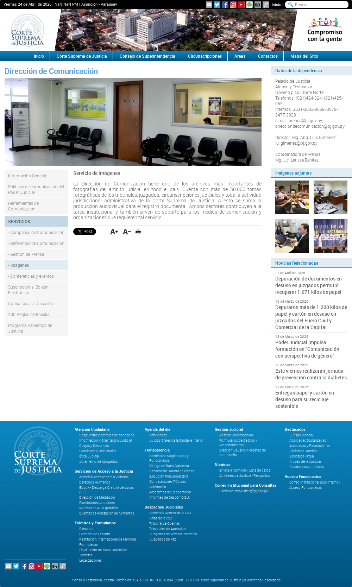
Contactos (268, 56)
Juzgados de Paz (162, 539)
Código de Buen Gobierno (169, 465)
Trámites (86, 555)
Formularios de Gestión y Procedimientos (238, 442)
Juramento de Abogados (98, 461)
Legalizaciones (90, 560)
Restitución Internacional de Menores (108, 539)
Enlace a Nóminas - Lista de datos (244, 470)
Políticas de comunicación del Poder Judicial (36, 189)
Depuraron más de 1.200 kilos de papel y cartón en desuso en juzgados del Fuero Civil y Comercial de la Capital (311, 317)
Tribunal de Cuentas (164, 523)
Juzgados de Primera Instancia (173, 534)
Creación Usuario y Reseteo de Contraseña (242, 452)
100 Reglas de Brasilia (28, 314)
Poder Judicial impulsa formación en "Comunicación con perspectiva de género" (307, 349)
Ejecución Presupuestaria (168, 476)
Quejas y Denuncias (94, 445)
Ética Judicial (89, 456)
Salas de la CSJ (160, 518)
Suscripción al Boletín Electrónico (28, 289)
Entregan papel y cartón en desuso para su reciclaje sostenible (304, 399)
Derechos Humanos (94, 482)
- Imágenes (18, 265)
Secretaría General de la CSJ (170, 513)
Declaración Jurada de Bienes (171, 471)
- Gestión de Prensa (26, 254)
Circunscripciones (205, 56)
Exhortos (86, 528)
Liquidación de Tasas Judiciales (103, 550)
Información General (27, 175)
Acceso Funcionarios (305, 487)
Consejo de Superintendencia (147, 56)
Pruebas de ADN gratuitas (98, 508)
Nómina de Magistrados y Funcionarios (169, 458)
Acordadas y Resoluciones (309, 445)
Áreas (239, 56)
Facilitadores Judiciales (97, 502)
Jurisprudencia (301, 435)
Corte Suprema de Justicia (82, 56)
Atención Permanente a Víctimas (103, 477)
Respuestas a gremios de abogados (106, 435)
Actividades (158, 435)
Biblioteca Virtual (301, 456)
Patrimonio (157, 487)
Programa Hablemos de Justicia (30, 328)
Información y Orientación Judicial (105, 440)
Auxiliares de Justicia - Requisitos (244, 475)
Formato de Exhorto (94, 534)
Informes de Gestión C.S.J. (169, 497)
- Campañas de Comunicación (36, 232)
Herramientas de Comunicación (23, 206)
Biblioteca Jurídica (303, 451)
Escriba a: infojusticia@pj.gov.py (243, 491)
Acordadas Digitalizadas (307, 440)
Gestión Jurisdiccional (236, 435)
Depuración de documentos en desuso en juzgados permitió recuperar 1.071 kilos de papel (308, 285)
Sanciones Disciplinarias (97, 451)
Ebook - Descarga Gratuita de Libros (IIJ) (106, 489)
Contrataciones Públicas (167, 481)
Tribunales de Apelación (167, 528)
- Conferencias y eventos (31, 276)
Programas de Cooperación (170, 492)
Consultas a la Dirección (30, 303)
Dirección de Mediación (97, 497)
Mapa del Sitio (304, 56)
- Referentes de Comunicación (36, 243)
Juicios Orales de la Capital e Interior (176, 440)
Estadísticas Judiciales (306, 467)
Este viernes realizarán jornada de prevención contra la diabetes (311, 374)
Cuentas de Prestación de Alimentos (106, 513)
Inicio (276, 4)
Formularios (88, 544)
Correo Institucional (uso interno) (314, 482)
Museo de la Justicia (305, 461)
